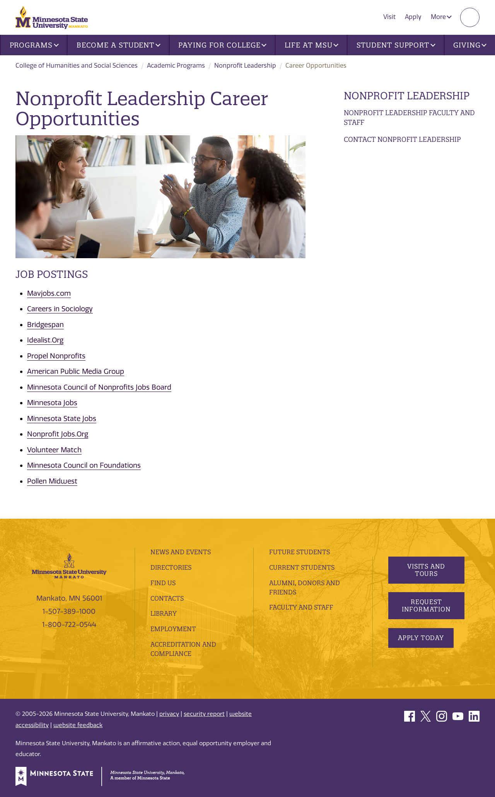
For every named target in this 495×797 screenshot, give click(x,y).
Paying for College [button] (222, 45)
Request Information (426, 605)
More (441, 16)
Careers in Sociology (60, 309)
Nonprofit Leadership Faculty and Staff (409, 118)
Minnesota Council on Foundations (84, 465)
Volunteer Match (54, 450)
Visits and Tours (426, 569)
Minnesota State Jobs (61, 418)
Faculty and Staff (301, 607)
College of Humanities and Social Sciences (76, 65)
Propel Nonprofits (56, 356)
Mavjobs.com (49, 293)
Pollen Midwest (52, 481)
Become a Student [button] (118, 45)
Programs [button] (34, 45)
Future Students (299, 552)
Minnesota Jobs (52, 402)
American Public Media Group (75, 371)
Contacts (167, 598)
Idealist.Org (45, 340)
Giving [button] (469, 45)
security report (204, 713)
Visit (389, 16)
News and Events (180, 552)
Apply (413, 16)
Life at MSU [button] (312, 45)
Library (163, 613)
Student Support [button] (396, 45)
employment (173, 629)
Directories (170, 567)
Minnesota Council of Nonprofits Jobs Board (99, 387)
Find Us (163, 583)
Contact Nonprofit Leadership (402, 139)
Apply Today (421, 638)
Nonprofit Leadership (245, 65)
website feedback (77, 725)
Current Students (302, 567)
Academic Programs (176, 65)
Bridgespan (45, 324)
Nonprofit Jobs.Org (57, 434)
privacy (169, 713)
